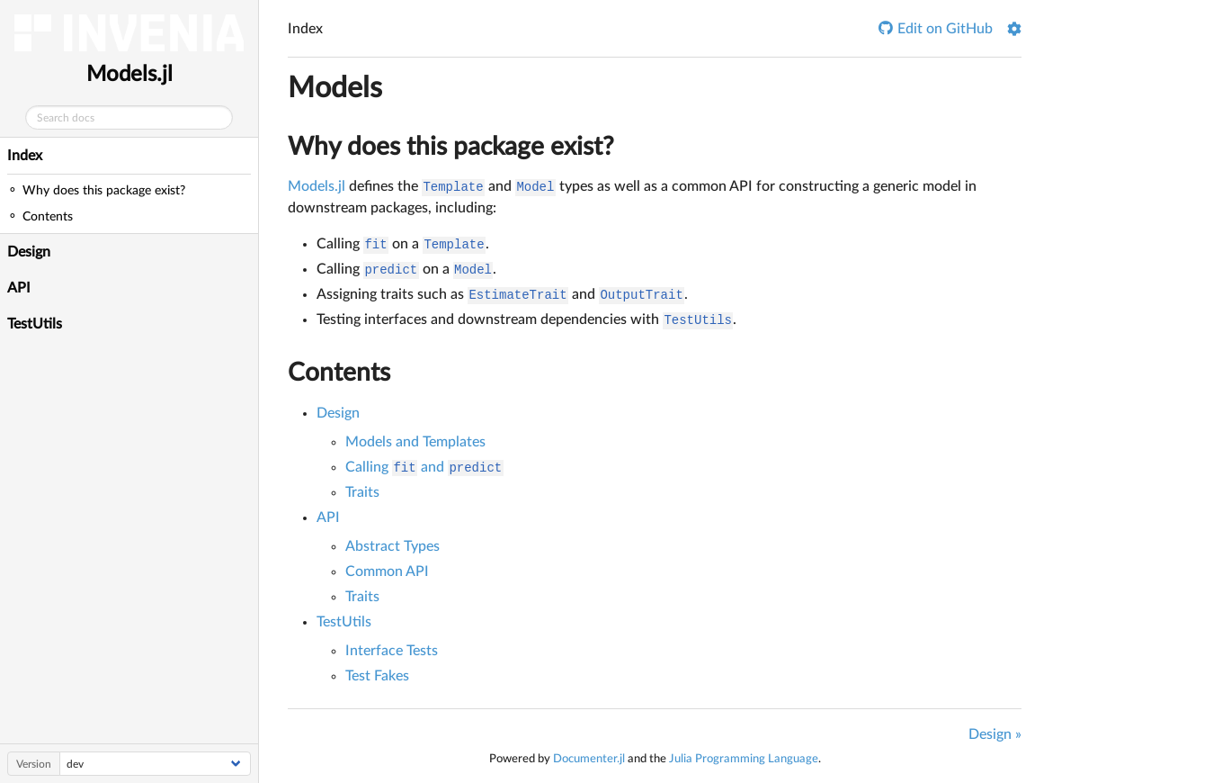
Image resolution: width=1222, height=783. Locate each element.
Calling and (424, 467)
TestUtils (34, 324)
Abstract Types (392, 546)
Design (28, 252)
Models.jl (129, 75)
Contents (339, 372)
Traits (362, 492)
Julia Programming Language (743, 758)
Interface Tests (391, 651)
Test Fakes (377, 676)
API (19, 288)
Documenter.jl (589, 758)
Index (24, 155)
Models (335, 88)
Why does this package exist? (451, 146)
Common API (387, 571)
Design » (994, 734)
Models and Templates (415, 442)
